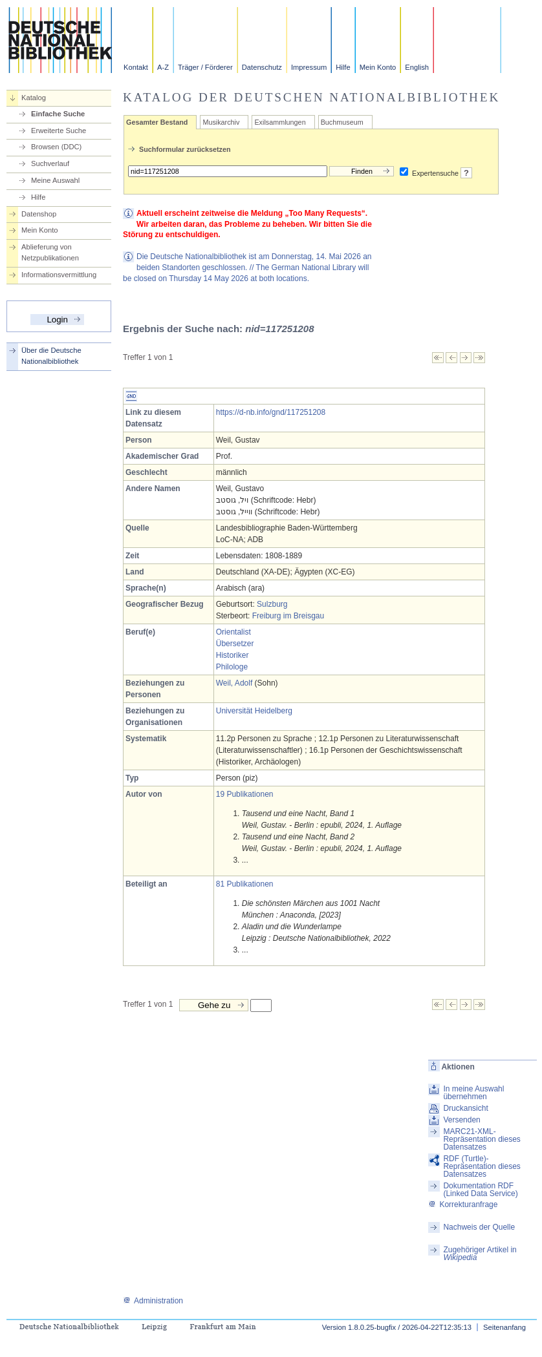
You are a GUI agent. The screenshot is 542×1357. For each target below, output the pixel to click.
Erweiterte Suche (58, 130)
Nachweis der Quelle (479, 1227)
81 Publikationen (245, 884)
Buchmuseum (342, 122)
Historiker (232, 655)
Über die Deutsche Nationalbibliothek (51, 355)
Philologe (232, 666)
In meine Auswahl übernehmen (473, 1092)
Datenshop (38, 214)
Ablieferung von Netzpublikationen (50, 252)
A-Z (163, 67)
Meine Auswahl (55, 180)
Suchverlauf (50, 163)
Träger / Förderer (205, 67)
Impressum (309, 67)
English (417, 67)
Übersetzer (235, 643)
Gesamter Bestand (157, 122)
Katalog (33, 97)
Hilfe (343, 67)
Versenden (461, 1119)
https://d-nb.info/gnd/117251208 (270, 412)
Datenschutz (262, 67)
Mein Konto (378, 67)
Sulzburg (272, 604)
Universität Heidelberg (254, 710)
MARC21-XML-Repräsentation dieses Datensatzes (481, 1139)
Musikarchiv (220, 122)
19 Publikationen (245, 794)
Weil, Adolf (234, 683)
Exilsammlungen (279, 122)
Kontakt (136, 67)
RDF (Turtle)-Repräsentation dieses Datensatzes (481, 1166)
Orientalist (233, 631)
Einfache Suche (58, 114)
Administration (153, 1300)
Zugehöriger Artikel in (479, 1253)
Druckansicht (465, 1108)
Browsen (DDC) (56, 147)
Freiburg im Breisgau (288, 615)
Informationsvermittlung (58, 275)
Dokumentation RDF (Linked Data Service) (480, 1189)
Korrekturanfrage (462, 1204)
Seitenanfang (504, 1327)
